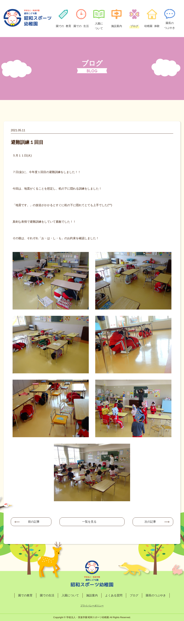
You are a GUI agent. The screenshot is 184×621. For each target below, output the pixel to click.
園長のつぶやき (156, 595)
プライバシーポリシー (92, 605)
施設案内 (92, 595)
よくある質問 (113, 595)
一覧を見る (89, 521)
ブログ (134, 595)
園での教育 (25, 595)
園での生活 (47, 595)
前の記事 (34, 521)
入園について (70, 595)
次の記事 (150, 521)
